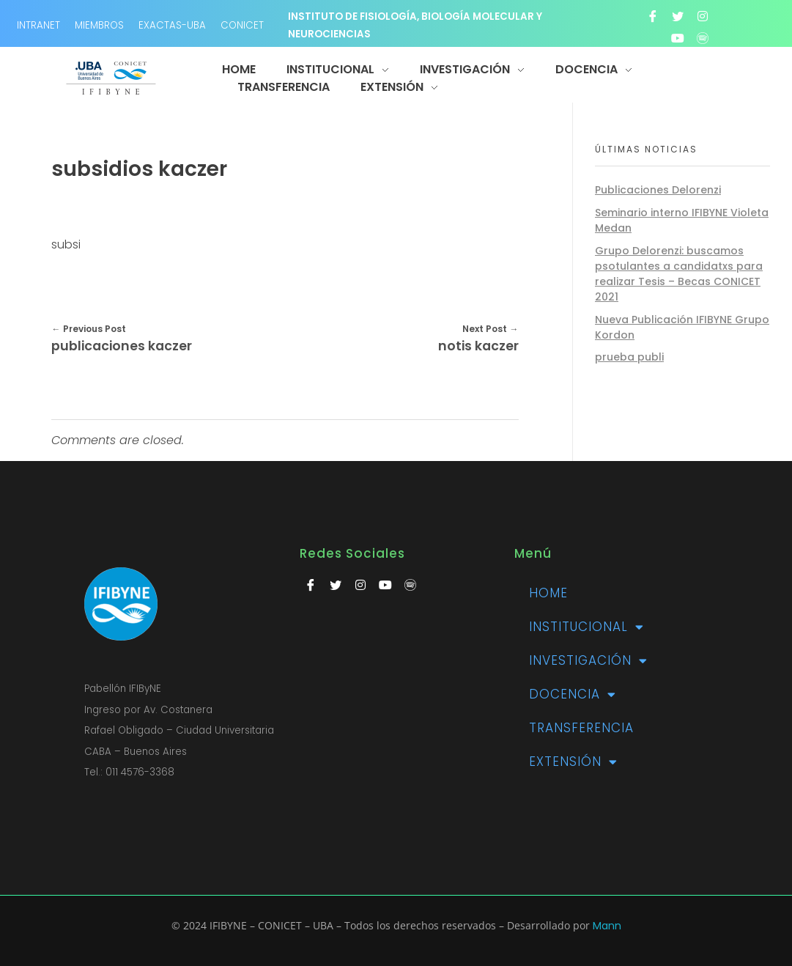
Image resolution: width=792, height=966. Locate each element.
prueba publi (629, 357)
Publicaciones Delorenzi (658, 189)
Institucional (586, 627)
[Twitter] (678, 16)
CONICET (242, 25)
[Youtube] (678, 38)
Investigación (588, 660)
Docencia (572, 694)
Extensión (573, 761)
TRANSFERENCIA (581, 728)
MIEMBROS (99, 25)
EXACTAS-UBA (172, 25)
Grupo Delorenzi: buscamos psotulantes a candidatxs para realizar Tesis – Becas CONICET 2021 (679, 273)
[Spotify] (703, 38)
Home (548, 593)
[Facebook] (653, 16)
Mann (607, 925)
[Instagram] (703, 16)
